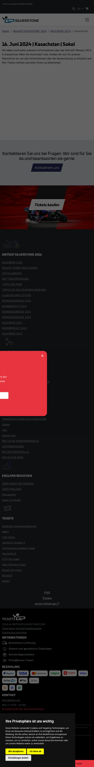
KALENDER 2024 (60, 31)
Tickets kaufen (47, 204)
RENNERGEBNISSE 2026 (16, 300)
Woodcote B (9, 553)
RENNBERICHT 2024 (14, 328)
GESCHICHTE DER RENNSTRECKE (22, 365)
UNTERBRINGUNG (13, 446)
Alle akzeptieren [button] (15, 751)
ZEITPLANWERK (12, 273)
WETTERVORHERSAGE (15, 278)
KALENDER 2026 (12, 262)
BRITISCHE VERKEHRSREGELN (20, 441)
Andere (6, 581)
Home (5, 31)
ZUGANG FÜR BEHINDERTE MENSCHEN (25, 382)
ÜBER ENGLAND (11, 489)
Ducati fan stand (11, 570)
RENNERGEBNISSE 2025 (16, 311)
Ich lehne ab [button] (35, 751)
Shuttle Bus (9, 435)
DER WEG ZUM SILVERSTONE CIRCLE (24, 413)
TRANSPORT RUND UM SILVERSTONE (24, 419)
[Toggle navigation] (87, 19)
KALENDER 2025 (12, 322)
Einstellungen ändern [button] (18, 758)
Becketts (7, 575)
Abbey (5, 531)
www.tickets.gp (47, 603)
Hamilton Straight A (13, 542)
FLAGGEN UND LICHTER (16, 295)
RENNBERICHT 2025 (14, 306)
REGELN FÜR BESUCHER (16, 371)
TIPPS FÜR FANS (12, 284)
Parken (6, 424)
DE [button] (79, 8)
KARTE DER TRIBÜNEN (16, 387)
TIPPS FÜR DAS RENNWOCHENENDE (24, 289)
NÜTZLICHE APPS (12, 457)
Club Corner (8, 537)
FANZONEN (9, 376)
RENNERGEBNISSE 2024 (16, 317)
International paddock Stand (18, 548)
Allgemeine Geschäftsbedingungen (22, 628)
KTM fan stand (10, 559)
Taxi (4, 430)
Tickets (47, 598)
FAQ (47, 592)
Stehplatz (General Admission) (19, 526)
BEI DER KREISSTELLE (15, 452)
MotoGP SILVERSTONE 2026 (30, 31)
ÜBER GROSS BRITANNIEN (17, 483)
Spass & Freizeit (11, 500)
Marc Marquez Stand (14, 564)
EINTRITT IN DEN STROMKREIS (21, 360)
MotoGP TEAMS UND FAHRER (20, 267)
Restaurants (9, 494)
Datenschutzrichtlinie (14, 632)
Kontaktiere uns (47, 167)
